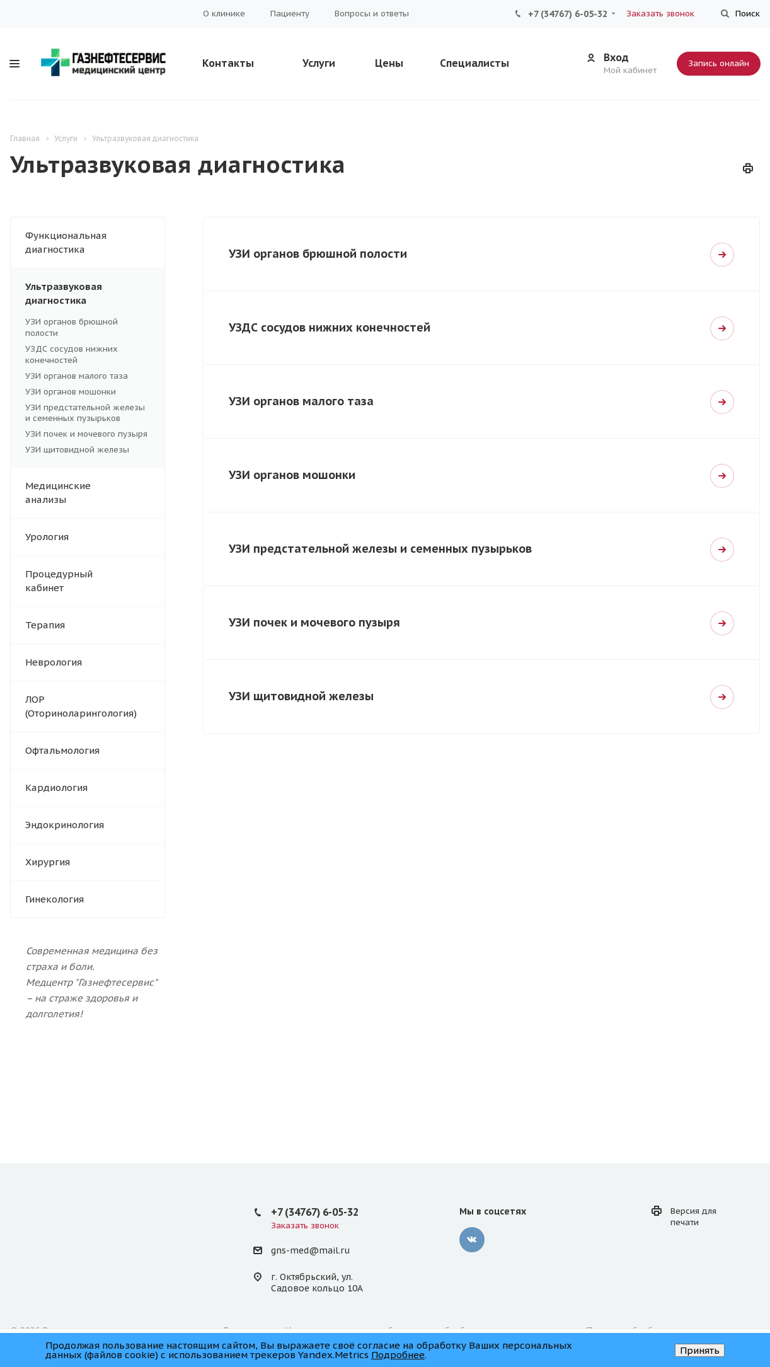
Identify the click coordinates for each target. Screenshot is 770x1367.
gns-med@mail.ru (310, 1251)
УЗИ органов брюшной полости (318, 253)
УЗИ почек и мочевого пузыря (86, 434)
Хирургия (94, 862)
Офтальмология (94, 750)
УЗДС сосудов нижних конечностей (71, 354)
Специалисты (474, 63)
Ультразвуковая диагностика (94, 293)
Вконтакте (472, 1239)
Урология (94, 537)
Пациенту (289, 13)
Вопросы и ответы (372, 13)
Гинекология (94, 899)
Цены (389, 63)
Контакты (228, 63)
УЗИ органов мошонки (70, 391)
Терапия (94, 625)
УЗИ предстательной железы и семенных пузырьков (85, 413)
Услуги (318, 63)
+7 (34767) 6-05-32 (567, 14)
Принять (700, 1350)
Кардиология (94, 788)
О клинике (224, 13)
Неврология (94, 662)
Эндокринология (94, 825)
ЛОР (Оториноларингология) (94, 706)
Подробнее (398, 1355)
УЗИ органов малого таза (76, 376)
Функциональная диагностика (94, 242)
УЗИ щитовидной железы (77, 449)
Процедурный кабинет (94, 581)
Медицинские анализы (94, 493)
